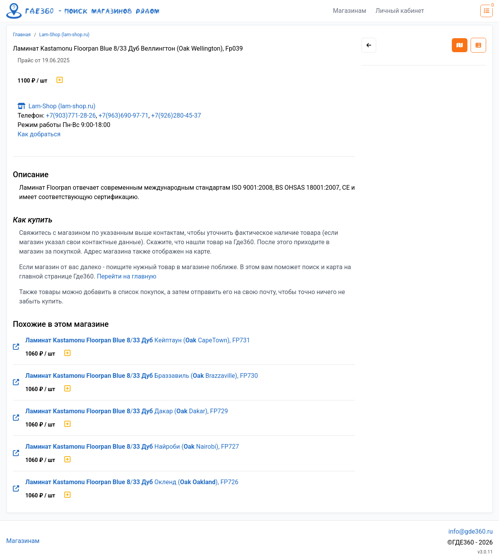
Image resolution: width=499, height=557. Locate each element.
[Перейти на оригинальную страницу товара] (16, 347)
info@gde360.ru (470, 531)
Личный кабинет (399, 10)
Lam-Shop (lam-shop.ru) (64, 34)
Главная (22, 34)
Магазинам (349, 10)
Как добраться (39, 134)
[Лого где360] (82, 11)
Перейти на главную (126, 276)
